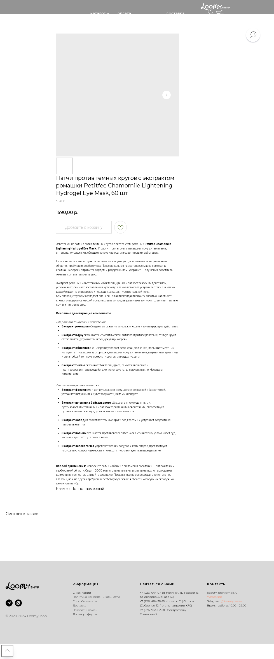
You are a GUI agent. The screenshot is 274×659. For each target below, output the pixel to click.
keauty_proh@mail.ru (222, 592)
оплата (124, 13)
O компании (82, 592)
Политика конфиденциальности (96, 597)
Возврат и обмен (85, 610)
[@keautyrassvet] (9, 602)
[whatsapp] (18, 602)
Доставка (79, 605)
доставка (175, 13)
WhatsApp (214, 597)
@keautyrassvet (232, 601)
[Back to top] (7, 651)
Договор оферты (85, 614)
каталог (98, 13)
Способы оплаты (85, 601)
